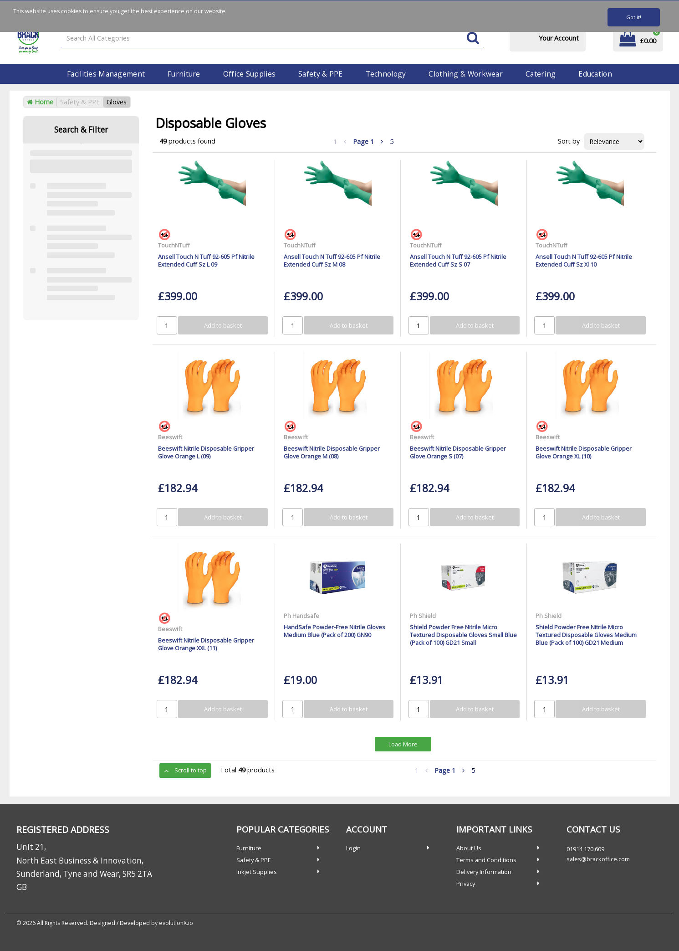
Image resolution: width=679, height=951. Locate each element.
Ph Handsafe (301, 616)
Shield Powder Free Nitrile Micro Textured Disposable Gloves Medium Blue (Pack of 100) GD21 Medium (586, 635)
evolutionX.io (176, 923)
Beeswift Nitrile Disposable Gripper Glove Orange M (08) (332, 452)
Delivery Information (483, 872)
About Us (468, 848)
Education (595, 74)
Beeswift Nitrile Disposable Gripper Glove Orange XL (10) (584, 452)
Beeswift (170, 437)
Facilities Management (106, 74)
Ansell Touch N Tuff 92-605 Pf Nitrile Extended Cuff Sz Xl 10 (584, 260)
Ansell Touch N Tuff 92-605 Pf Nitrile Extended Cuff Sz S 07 (458, 260)
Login (353, 848)
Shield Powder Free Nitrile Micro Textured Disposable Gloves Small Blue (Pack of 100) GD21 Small (463, 635)
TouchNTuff (174, 245)
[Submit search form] (473, 38)
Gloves (117, 102)
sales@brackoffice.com (598, 859)
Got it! (633, 17)
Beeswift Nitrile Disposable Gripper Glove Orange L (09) (206, 452)
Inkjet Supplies (256, 872)
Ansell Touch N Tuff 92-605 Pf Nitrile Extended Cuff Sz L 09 (206, 260)
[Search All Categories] (272, 38)
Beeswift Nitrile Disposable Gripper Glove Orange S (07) (458, 452)
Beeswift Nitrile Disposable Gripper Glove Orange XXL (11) (206, 644)
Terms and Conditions (486, 860)
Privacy (465, 883)
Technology (386, 74)
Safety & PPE (320, 74)
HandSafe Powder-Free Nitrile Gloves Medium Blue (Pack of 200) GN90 (334, 631)
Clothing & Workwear (465, 74)
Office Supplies (249, 74)
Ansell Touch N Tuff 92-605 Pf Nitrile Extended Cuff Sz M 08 (332, 260)
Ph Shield (423, 616)
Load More (403, 744)
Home (40, 102)
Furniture (184, 74)
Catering (541, 74)
